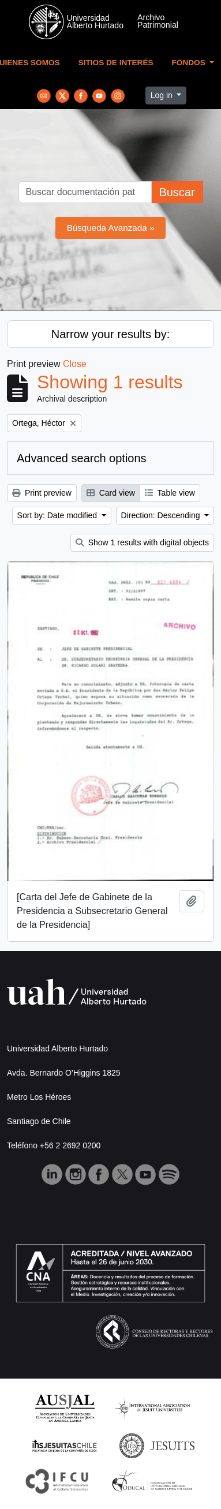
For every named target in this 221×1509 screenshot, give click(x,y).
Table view (170, 492)
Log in (163, 95)
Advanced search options (82, 458)
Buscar (176, 192)
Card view (111, 492)
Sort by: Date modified (58, 515)
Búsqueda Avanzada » (111, 228)
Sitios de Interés (115, 62)
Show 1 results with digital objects (142, 542)
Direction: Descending (162, 515)
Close (75, 364)
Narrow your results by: (110, 334)
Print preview (42, 492)
